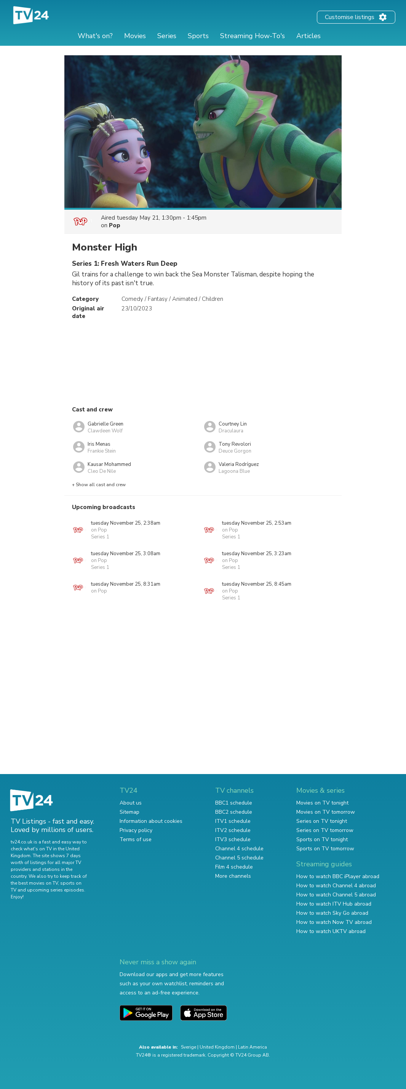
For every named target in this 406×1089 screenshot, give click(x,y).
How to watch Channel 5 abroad (336, 894)
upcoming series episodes (55, 890)
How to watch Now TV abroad (334, 922)
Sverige (188, 1047)
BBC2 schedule (233, 812)
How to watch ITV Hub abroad (333, 904)
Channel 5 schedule (239, 857)
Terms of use (136, 839)
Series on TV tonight (321, 821)
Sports (198, 35)
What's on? (95, 35)
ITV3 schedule (233, 839)
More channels (233, 876)
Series (166, 35)
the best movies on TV (34, 883)
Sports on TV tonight (322, 839)
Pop (114, 225)
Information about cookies (151, 821)
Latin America (252, 1047)
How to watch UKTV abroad (331, 931)
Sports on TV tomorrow (325, 848)
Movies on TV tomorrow (325, 812)
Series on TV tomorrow (324, 830)
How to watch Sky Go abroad (332, 913)
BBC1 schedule (233, 802)
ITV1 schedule (233, 821)
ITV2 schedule (233, 830)
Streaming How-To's (252, 35)
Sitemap (129, 812)
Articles (308, 35)
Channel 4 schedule (239, 848)
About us (131, 802)
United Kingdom (217, 1047)
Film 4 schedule (234, 867)
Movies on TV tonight (322, 802)
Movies (135, 35)
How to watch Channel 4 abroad (336, 885)
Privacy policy (136, 830)
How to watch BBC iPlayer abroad (337, 876)
